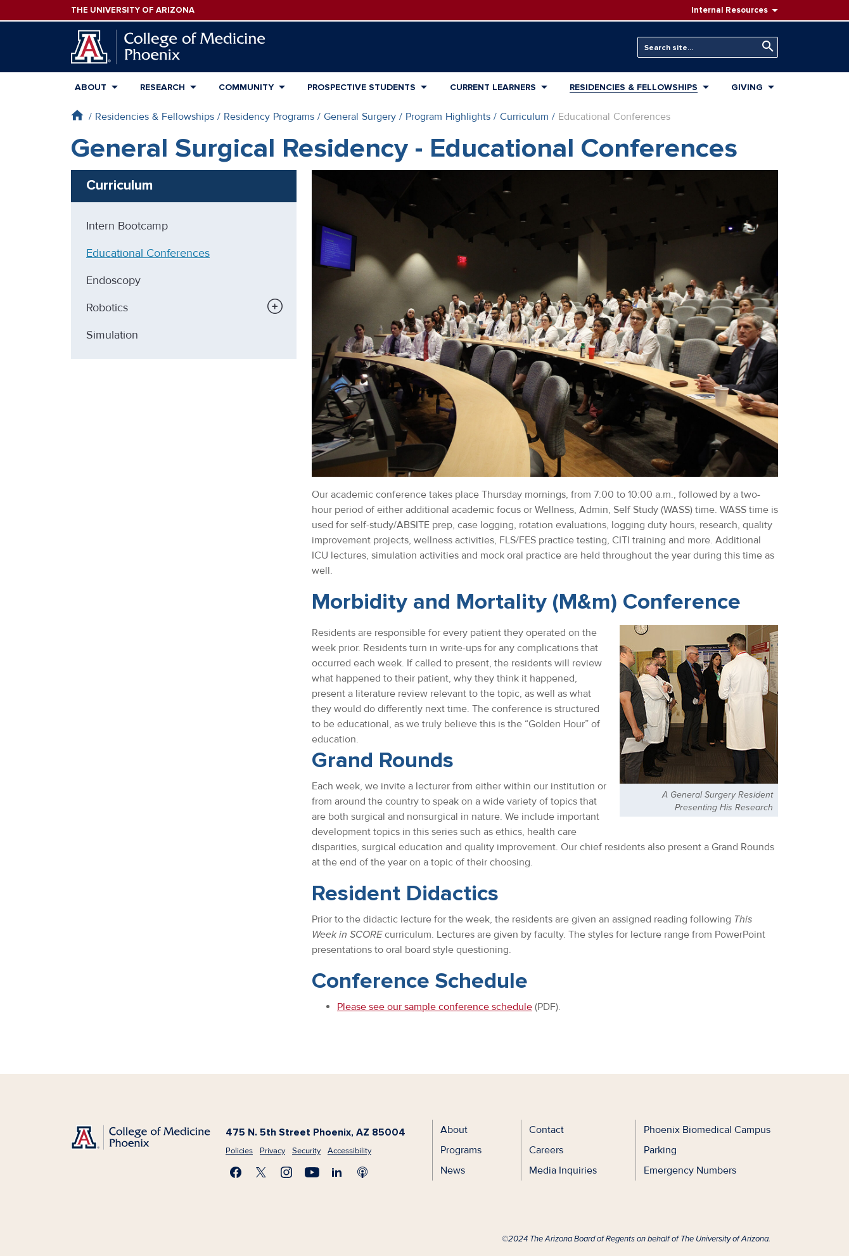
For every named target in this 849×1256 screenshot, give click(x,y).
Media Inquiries (563, 1170)
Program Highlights (447, 116)
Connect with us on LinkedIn (337, 1172)
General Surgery (360, 116)
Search (764, 46)
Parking (660, 1150)
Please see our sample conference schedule (434, 1006)
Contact (546, 1129)
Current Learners (493, 87)
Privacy (272, 1151)
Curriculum (524, 116)
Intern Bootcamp (127, 226)
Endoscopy (113, 280)
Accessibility (349, 1151)
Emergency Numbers (690, 1170)
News (452, 1170)
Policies (239, 1151)
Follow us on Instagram (286, 1172)
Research (162, 87)
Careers (546, 1150)
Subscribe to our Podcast (362, 1172)
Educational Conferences (148, 253)
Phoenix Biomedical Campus (707, 1129)
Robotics (107, 307)
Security (306, 1151)
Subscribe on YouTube (312, 1172)
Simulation (112, 335)
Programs (461, 1150)
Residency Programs (269, 116)
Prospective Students (361, 87)
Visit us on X (261, 1172)
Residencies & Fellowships (634, 87)
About (90, 87)
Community (246, 87)
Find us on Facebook (236, 1172)
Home (77, 115)
